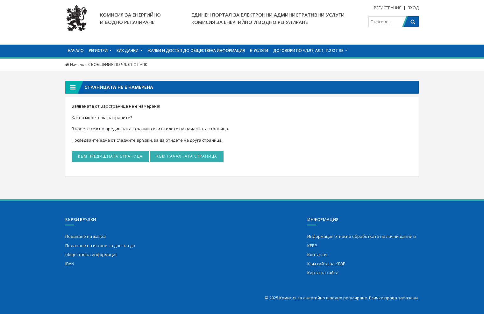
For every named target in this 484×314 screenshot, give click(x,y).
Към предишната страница (110, 156)
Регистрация (388, 8)
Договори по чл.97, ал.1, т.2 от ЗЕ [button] (308, 50)
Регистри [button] (99, 50)
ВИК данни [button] (128, 50)
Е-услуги (259, 50)
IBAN (69, 264)
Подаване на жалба (85, 236)
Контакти (317, 254)
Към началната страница (186, 156)
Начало (76, 50)
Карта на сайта (322, 272)
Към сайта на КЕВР (326, 264)
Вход (413, 8)
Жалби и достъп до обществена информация (196, 50)
